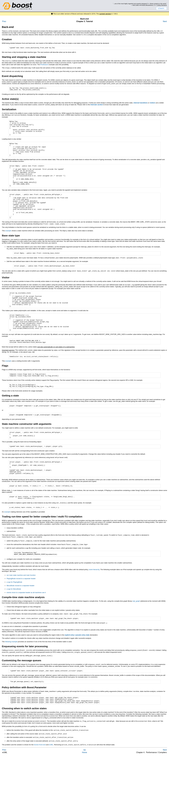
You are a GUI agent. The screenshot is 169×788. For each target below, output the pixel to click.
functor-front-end (40, 777)
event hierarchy (94, 601)
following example (11, 673)
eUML (51, 777)
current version (105, 14)
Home (84, 785)
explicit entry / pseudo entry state (77, 666)
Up (84, 782)
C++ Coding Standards (160, 5)
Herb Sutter (136, 5)
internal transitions (140, 103)
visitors (152, 103)
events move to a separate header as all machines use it (26, 624)
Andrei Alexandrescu (147, 5)
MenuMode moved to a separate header (20, 617)
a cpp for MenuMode (14, 620)
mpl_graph (136, 632)
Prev (4, 21)
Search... (161, 8)
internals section (96, 105)
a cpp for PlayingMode (14, 613)
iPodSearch (44, 65)
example (8, 247)
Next (165, 21)
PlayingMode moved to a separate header (21, 610)
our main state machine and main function (21, 606)
